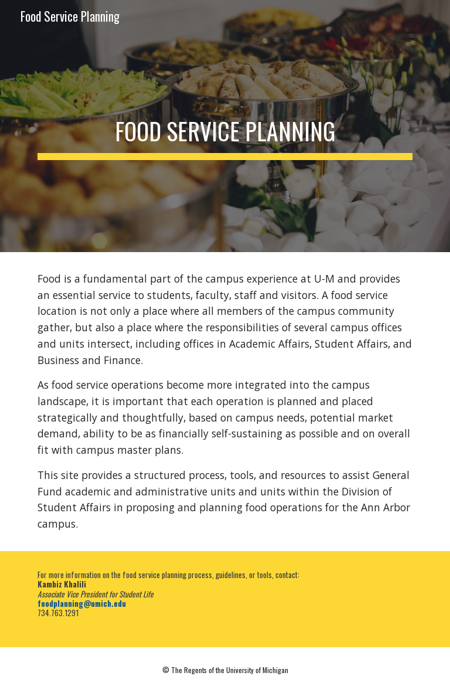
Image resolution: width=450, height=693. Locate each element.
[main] (225, 126)
